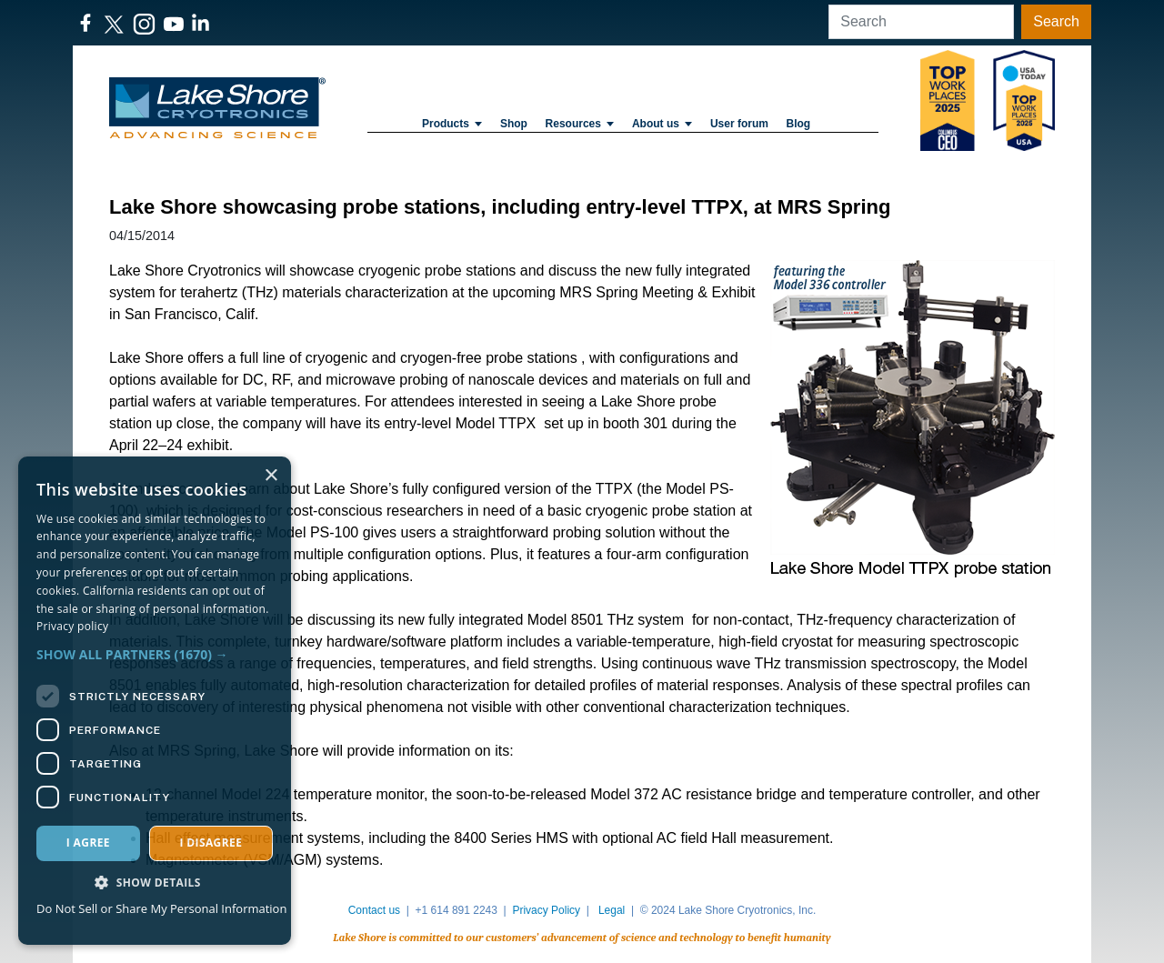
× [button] (270, 476)
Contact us (374, 910)
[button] (154, 654)
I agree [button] (88, 842)
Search (1056, 21)
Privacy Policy (546, 910)
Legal (611, 910)
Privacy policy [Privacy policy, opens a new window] (72, 626)
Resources (580, 123)
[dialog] (154, 700)
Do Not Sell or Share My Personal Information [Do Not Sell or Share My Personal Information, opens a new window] (161, 908)
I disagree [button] (210, 842)
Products (452, 123)
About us (662, 123)
